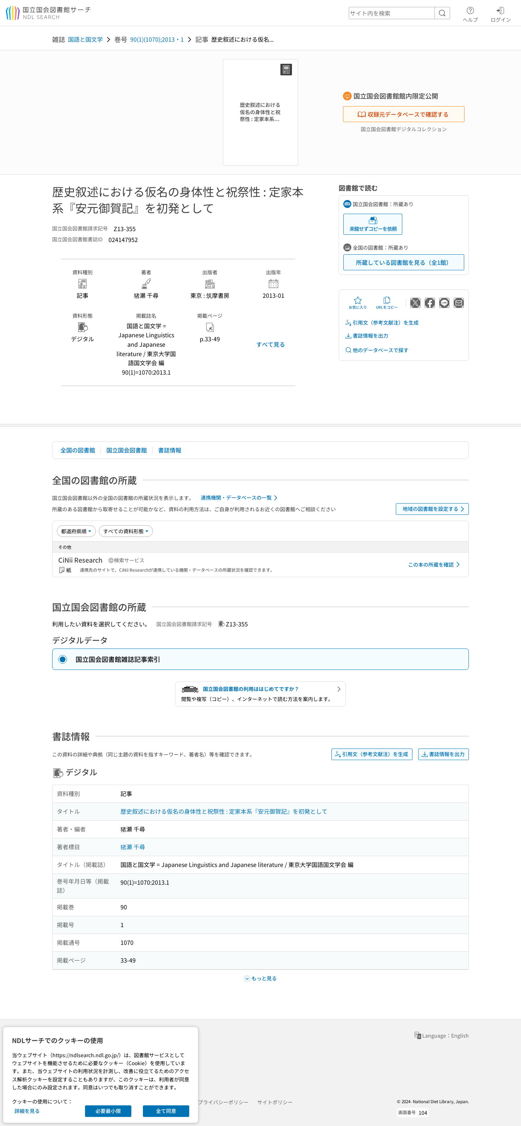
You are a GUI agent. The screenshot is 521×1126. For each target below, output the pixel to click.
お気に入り (358, 303)
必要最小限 (108, 1110)
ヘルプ (470, 13)
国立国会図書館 (126, 450)
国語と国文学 (85, 39)
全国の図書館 (77, 450)
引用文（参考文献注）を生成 (382, 322)
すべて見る (270, 344)
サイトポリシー (275, 1102)
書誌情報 (169, 450)
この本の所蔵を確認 (435, 564)
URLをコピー (387, 303)
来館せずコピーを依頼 (373, 224)
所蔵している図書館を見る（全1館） (404, 262)
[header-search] (399, 13)
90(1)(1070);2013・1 (157, 39)
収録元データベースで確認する (403, 114)
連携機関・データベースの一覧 (240, 497)
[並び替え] (76, 531)
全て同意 (166, 1110)
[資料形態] (126, 531)
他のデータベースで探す (376, 350)
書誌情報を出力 (366, 335)
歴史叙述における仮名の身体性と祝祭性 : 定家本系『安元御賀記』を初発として (223, 811)
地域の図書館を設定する (435, 509)
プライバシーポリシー (223, 1102)
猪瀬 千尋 (132, 846)
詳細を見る (27, 1110)
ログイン (501, 13)
